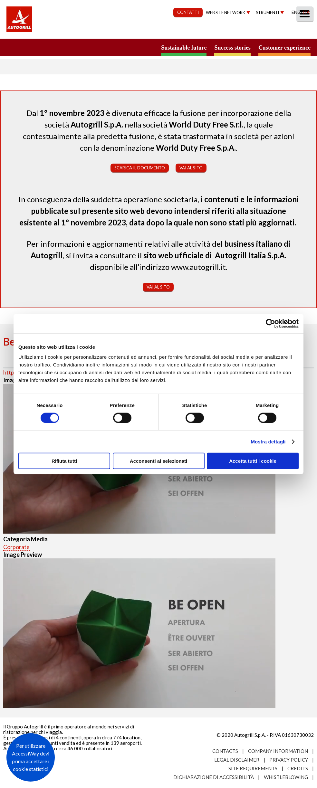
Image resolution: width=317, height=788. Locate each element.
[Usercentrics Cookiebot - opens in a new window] (270, 323)
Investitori (238, 31)
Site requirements (252, 768)
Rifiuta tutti (64, 461)
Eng (296, 12)
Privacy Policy (288, 760)
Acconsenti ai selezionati (158, 461)
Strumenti (267, 12)
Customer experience (284, 47)
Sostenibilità (145, 31)
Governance (193, 31)
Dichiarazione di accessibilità (213, 777)
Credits (297, 768)
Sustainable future (184, 47)
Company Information (278, 751)
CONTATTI (188, 12)
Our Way (103, 31)
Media (272, 31)
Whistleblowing (286, 777)
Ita (306, 12)
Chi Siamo (67, 31)
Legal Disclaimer (236, 760)
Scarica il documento (139, 167)
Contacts (225, 751)
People (302, 31)
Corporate (16, 546)
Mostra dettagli (268, 441)
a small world (62, 47)
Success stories (232, 47)
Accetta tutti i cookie (252, 461)
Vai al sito (191, 167)
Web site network (225, 12)
